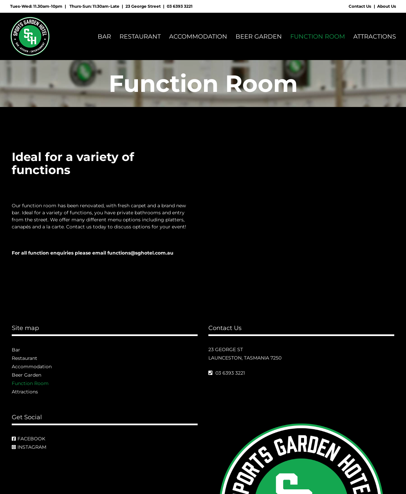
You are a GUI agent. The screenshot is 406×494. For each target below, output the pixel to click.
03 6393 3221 (180, 6)
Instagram (29, 447)
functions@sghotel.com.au (140, 253)
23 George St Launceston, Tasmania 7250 (245, 354)
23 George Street (143, 6)
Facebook (28, 439)
